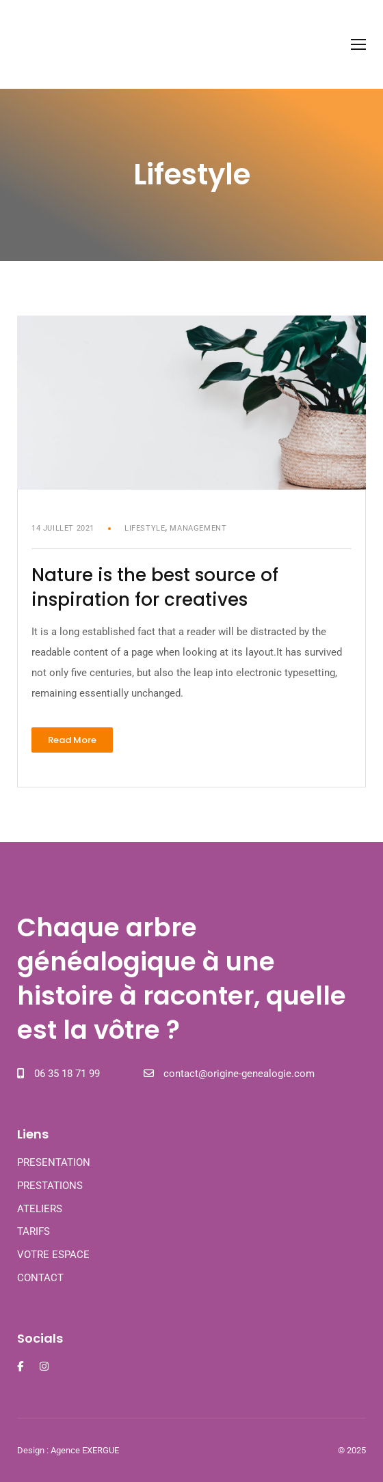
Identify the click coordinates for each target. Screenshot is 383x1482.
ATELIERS (39, 1209)
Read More (80, 736)
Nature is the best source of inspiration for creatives (154, 587)
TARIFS (33, 1231)
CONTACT (40, 1278)
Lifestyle (144, 528)
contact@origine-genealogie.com (239, 1073)
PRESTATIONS (50, 1185)
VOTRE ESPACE (53, 1254)
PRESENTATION (53, 1162)
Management (198, 528)
